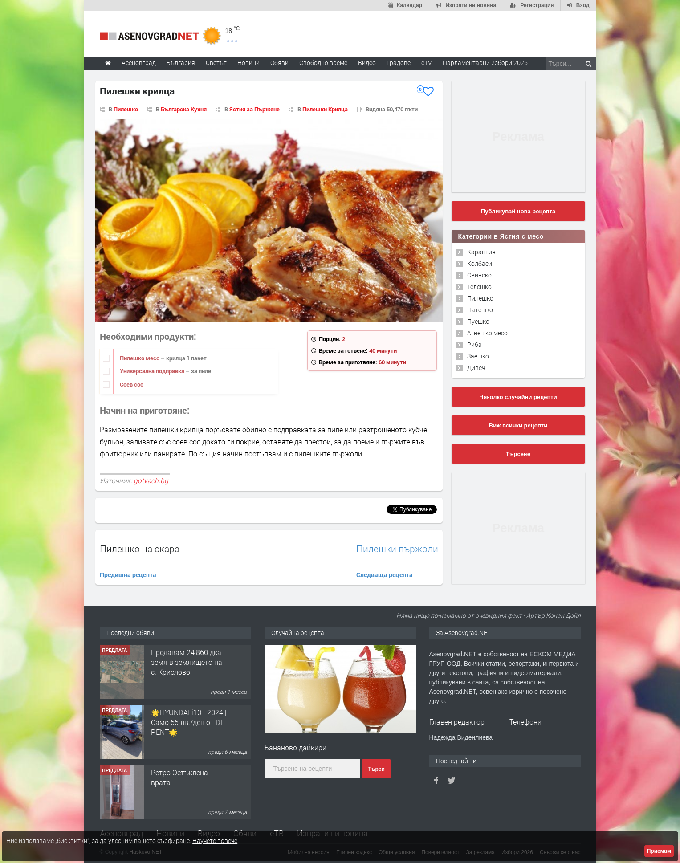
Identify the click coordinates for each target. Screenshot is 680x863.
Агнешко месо (487, 333)
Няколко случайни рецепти (518, 397)
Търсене (518, 454)
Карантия (481, 252)
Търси (376, 769)
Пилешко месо (140, 358)
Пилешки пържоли (397, 548)
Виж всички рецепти (518, 425)
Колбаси (479, 263)
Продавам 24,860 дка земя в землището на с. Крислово (186, 662)
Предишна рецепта (128, 574)
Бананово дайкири (295, 747)
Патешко (480, 309)
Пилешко (126, 109)
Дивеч (476, 367)
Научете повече (214, 840)
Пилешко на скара (139, 548)
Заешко (478, 356)
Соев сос (131, 384)
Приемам (659, 851)
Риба (474, 344)
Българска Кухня (184, 109)
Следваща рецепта (384, 574)
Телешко (479, 286)
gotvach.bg (151, 480)
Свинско (479, 275)
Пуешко (478, 321)
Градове (399, 62)
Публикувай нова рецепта (518, 211)
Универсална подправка (153, 371)
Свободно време (323, 62)
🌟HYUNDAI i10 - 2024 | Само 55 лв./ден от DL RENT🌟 (189, 722)
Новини (248, 62)
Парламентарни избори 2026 (485, 62)
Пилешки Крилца (325, 109)
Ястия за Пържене (254, 109)
